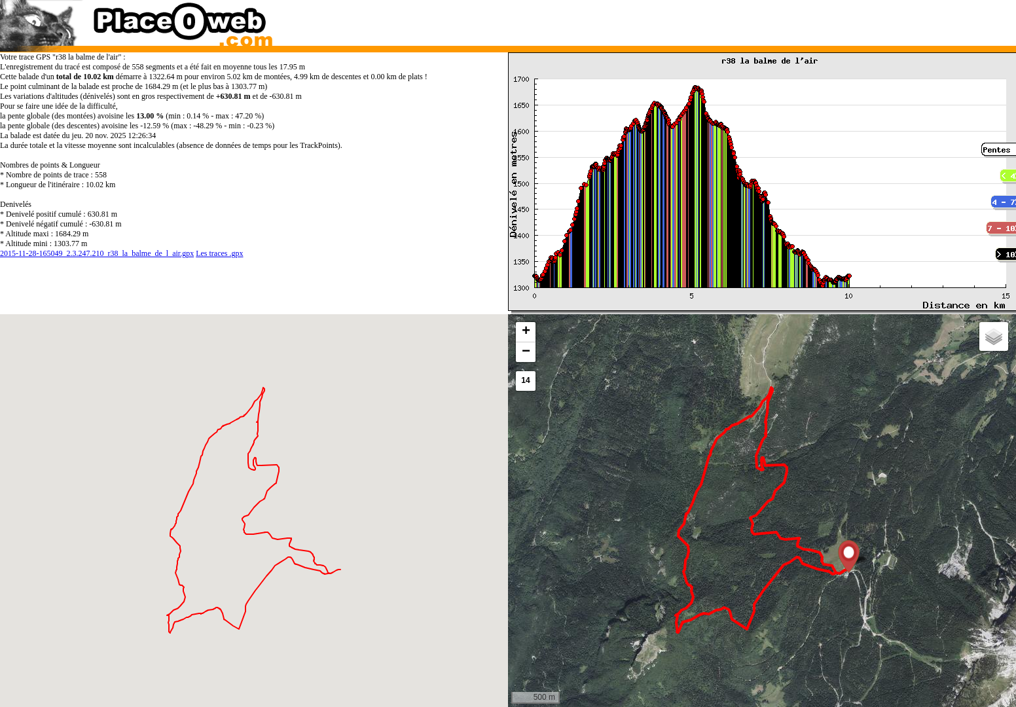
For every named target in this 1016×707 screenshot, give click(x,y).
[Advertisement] (748, 19)
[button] (849, 556)
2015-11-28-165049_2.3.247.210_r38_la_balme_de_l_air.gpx (97, 253)
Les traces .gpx (219, 253)
